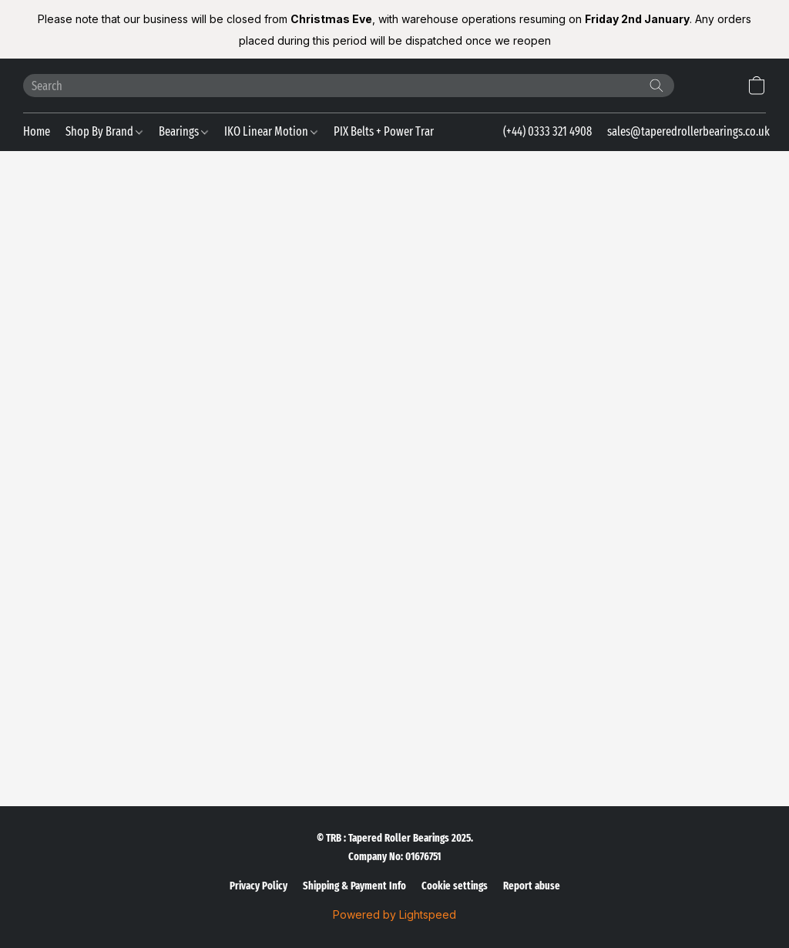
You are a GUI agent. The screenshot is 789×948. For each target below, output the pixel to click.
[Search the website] (656, 85)
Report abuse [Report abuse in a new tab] (531, 886)
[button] (756, 86)
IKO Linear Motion (270, 131)
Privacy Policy (258, 886)
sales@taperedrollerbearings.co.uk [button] (688, 131)
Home (36, 131)
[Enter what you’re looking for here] (348, 85)
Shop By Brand (104, 131)
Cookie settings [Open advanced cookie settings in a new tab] (454, 886)
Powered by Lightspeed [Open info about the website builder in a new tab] (394, 914)
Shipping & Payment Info (354, 886)
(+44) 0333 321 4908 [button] (547, 131)
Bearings (183, 131)
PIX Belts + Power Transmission (410, 131)
